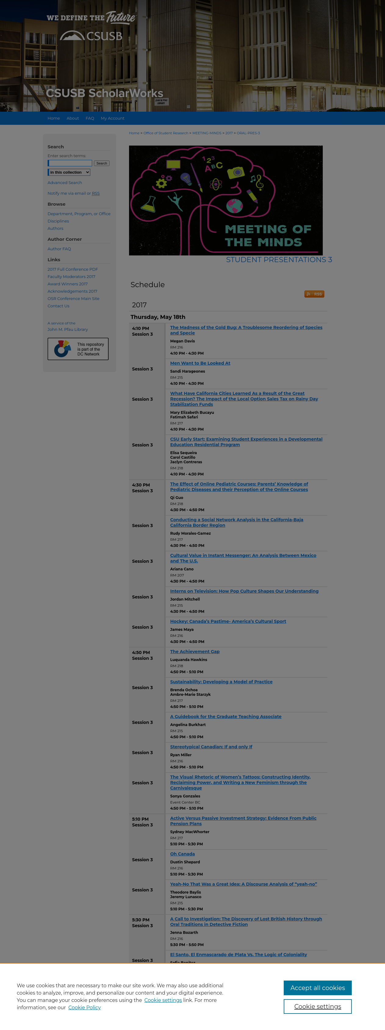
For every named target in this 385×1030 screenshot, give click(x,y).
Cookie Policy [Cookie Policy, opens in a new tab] (84, 1007)
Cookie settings (163, 1000)
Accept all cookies (317, 988)
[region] (192, 996)
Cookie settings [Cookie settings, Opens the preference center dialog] (317, 1006)
